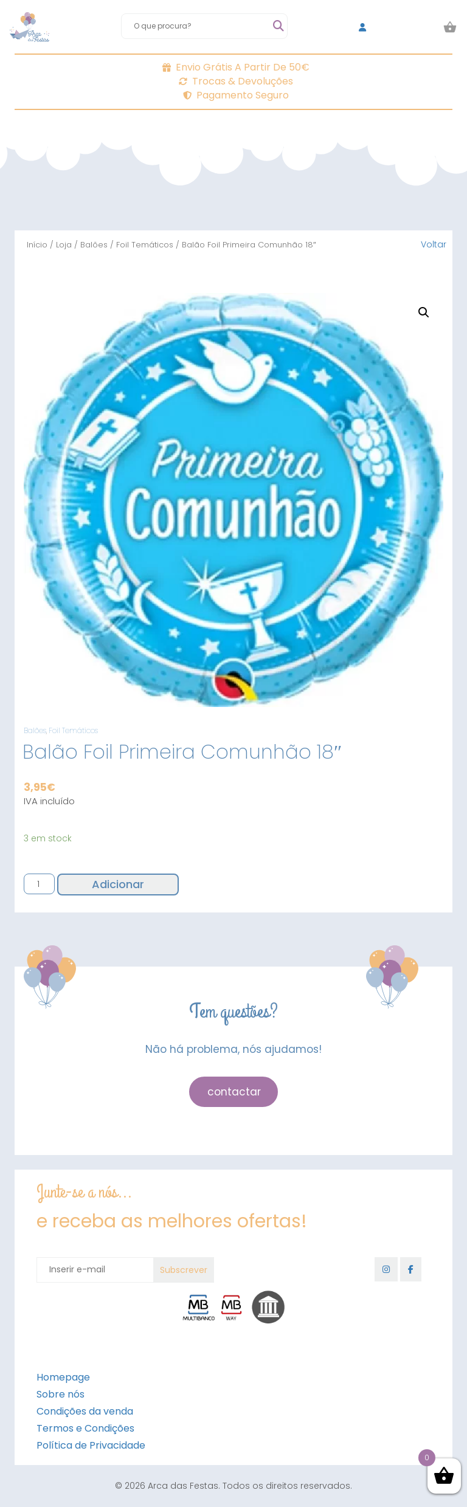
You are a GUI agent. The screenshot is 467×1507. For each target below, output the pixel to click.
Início (37, 244)
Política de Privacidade (90, 1445)
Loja (64, 244)
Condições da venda (84, 1411)
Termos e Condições (85, 1428)
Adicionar (118, 884)
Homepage (63, 1377)
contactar (234, 1092)
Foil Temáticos (144, 244)
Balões (94, 244)
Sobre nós (60, 1394)
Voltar (433, 244)
